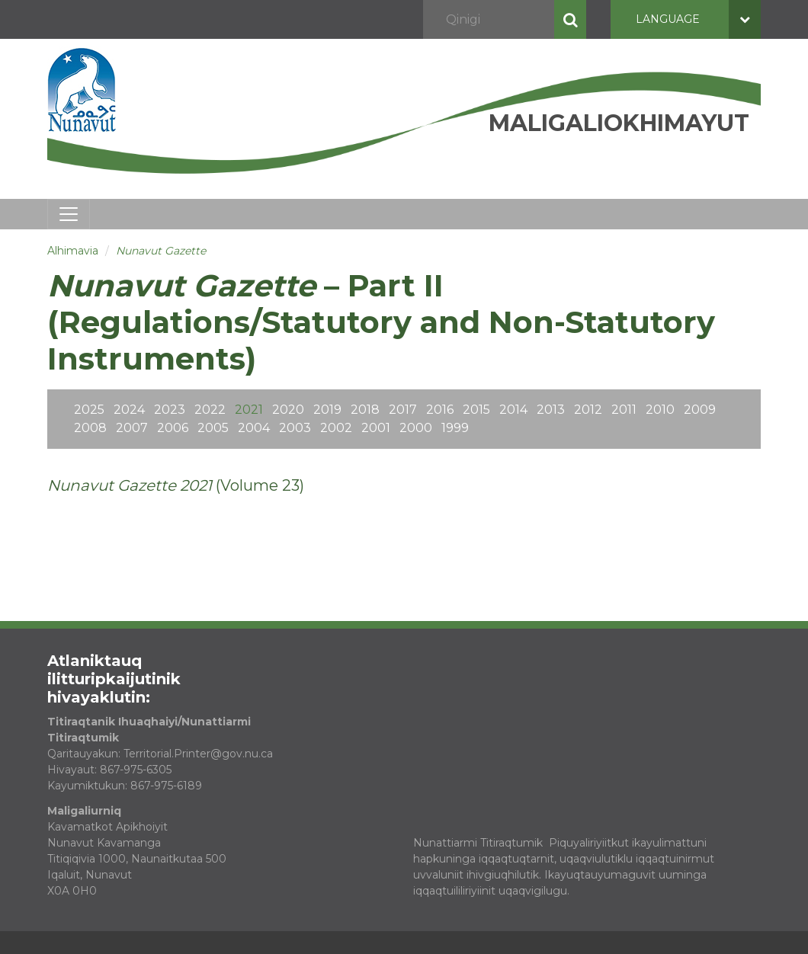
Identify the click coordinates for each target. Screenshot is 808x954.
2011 (623, 409)
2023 (169, 409)
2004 (254, 428)
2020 (288, 409)
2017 (403, 409)
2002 (336, 428)
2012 (588, 409)
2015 (476, 409)
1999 (455, 428)
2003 (295, 428)
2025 (89, 409)
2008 (90, 428)
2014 (513, 409)
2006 (172, 428)
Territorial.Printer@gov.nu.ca (198, 753)
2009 (700, 409)
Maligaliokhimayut (619, 123)
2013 (551, 409)
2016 (440, 409)
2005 (213, 428)
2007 (132, 428)
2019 (327, 409)
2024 (129, 409)
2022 (210, 409)
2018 (365, 409)
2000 (415, 428)
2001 (375, 428)
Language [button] (698, 19)
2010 (660, 409)
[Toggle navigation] (68, 214)
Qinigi (570, 19)
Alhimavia (72, 251)
